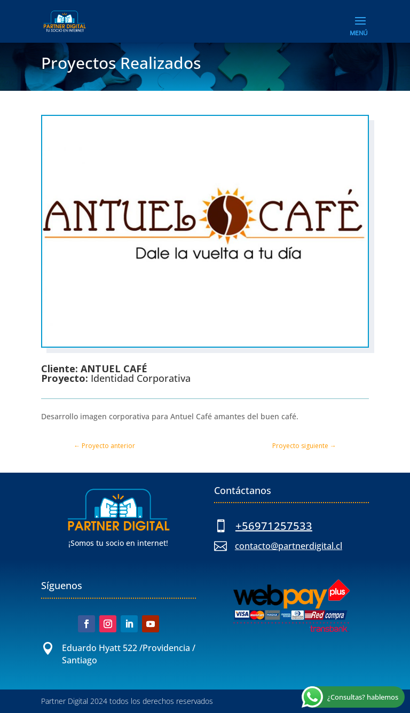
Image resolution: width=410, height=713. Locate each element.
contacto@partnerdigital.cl (288, 546)
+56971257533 (273, 526)
